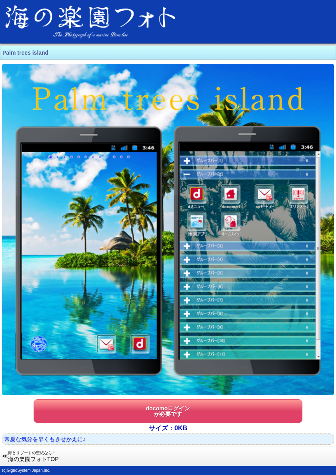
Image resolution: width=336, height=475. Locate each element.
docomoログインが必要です (168, 411)
